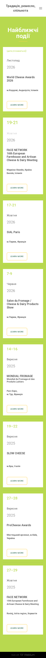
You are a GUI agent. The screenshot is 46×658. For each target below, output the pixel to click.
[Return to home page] (20, 8)
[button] (17, 105)
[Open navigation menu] (40, 8)
